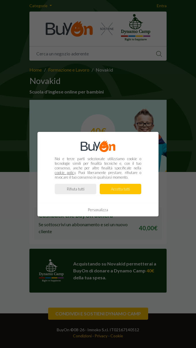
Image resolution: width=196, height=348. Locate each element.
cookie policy (65, 172)
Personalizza (98, 209)
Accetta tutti (120, 189)
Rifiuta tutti (75, 189)
